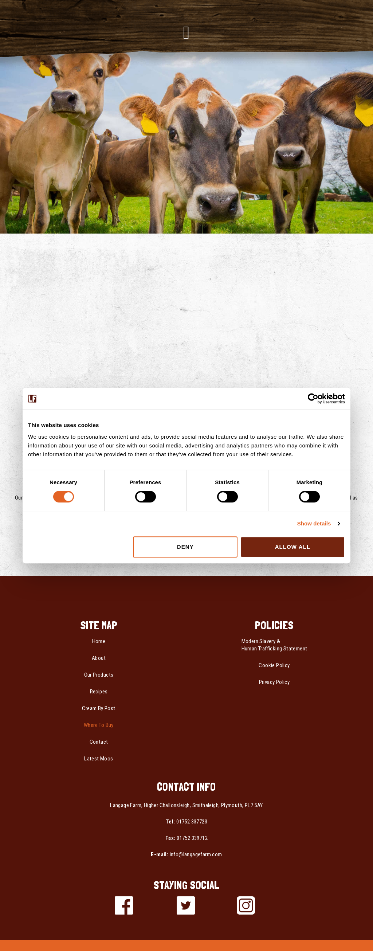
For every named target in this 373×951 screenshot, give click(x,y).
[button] (187, 32)
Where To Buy (99, 725)
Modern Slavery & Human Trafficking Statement (274, 645)
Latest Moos (98, 758)
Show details (314, 523)
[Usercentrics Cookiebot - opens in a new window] (313, 398)
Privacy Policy (274, 682)
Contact (99, 742)
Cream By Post (98, 708)
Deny (185, 547)
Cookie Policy (274, 665)
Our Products (99, 675)
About (99, 658)
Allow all (293, 547)
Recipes (99, 691)
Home (99, 641)
